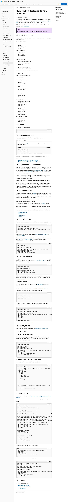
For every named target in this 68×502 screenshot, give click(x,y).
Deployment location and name (61, 13)
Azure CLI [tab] (18, 140)
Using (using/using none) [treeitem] (7, 35)
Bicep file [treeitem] (4, 22)
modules (43, 203)
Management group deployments (24, 486)
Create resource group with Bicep (41, 328)
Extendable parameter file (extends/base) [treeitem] (7, 47)
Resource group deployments (23, 485)
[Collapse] (12, 7)
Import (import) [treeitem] (5, 37)
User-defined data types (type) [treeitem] (7, 39)
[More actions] (51, 8)
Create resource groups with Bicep (41, 234)
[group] (34, 315)
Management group (38, 170)
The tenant (20, 216)
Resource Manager (23, 7)
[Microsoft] (2, 1)
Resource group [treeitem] (6, 61)
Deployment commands (59, 12)
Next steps (57, 20)
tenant (45, 170)
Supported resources (59, 9)
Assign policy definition (20, 235)
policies (33, 21)
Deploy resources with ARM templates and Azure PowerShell (29, 161)
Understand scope (25, 26)
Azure (18, 7)
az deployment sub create (29, 143)
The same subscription (22, 212)
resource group (29, 171)
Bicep (28, 7)
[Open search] (66, 1)
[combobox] (7, 9)
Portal (59, 4)
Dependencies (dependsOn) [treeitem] (7, 51)
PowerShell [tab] (24, 140)
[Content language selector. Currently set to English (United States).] (6, 500)
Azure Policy (58, 17)
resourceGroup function (40, 260)
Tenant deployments (22, 488)
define (21, 362)
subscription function (28, 239)
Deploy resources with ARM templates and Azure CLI (28, 160)
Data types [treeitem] (4, 24)
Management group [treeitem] (7, 64)
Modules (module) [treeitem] (6, 33)
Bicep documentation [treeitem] (5, 11)
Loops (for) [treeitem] (4, 53)
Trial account (64, 4)
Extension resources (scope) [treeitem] (7, 49)
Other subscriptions (21, 213)
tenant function (40, 284)
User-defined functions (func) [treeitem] (7, 41)
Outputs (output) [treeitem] (5, 31)
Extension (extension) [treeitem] (6, 57)
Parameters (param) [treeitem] (6, 26)
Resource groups (58, 16)
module (20, 239)
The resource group (22, 215)
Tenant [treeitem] (5, 66)
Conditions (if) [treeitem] (5, 55)
